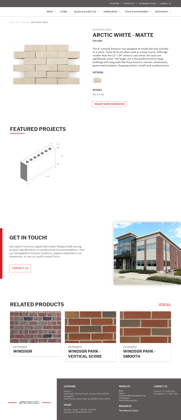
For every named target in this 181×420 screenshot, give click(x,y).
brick (121, 391)
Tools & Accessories (128, 401)
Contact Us (128, 3)
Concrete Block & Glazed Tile (132, 396)
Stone (121, 393)
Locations (114, 3)
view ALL (165, 304)
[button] (51, 12)
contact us (20, 268)
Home (12, 22)
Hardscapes (124, 398)
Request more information (110, 104)
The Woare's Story (147, 3)
